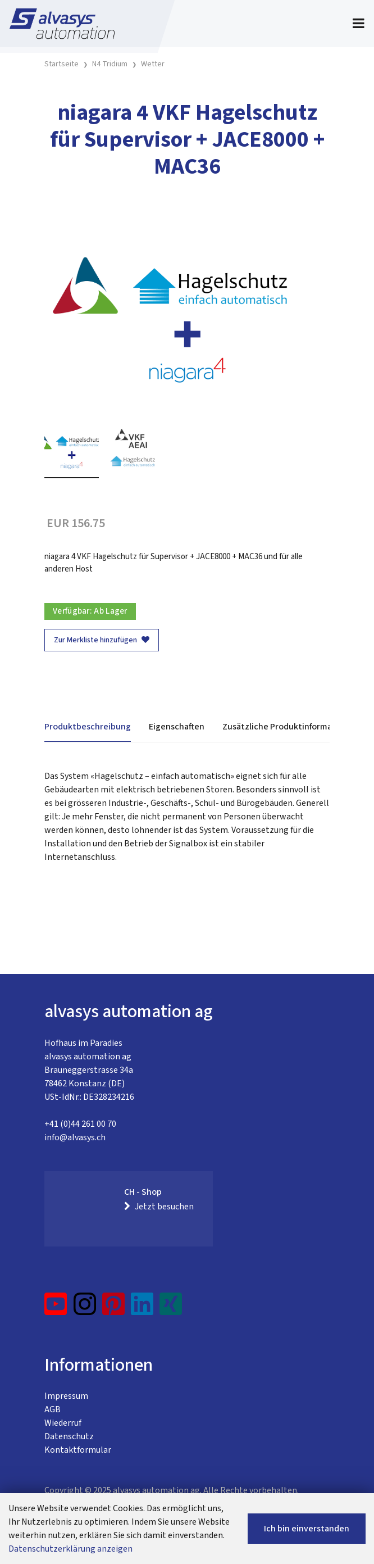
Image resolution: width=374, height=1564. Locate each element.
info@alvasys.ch (75, 1137)
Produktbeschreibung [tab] (87, 726)
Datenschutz (69, 1436)
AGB (52, 1409)
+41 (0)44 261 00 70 (80, 1124)
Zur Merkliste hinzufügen (101, 640)
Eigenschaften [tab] (176, 726)
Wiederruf (62, 1423)
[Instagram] (84, 1308)
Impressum (66, 1396)
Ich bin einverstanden (306, 1528)
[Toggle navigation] (358, 23)
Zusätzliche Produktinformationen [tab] (290, 726)
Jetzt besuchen (159, 1206)
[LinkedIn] (142, 1308)
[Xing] (171, 1308)
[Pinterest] (113, 1308)
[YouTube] (56, 1308)
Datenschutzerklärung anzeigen (70, 1549)
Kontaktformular (77, 1450)
